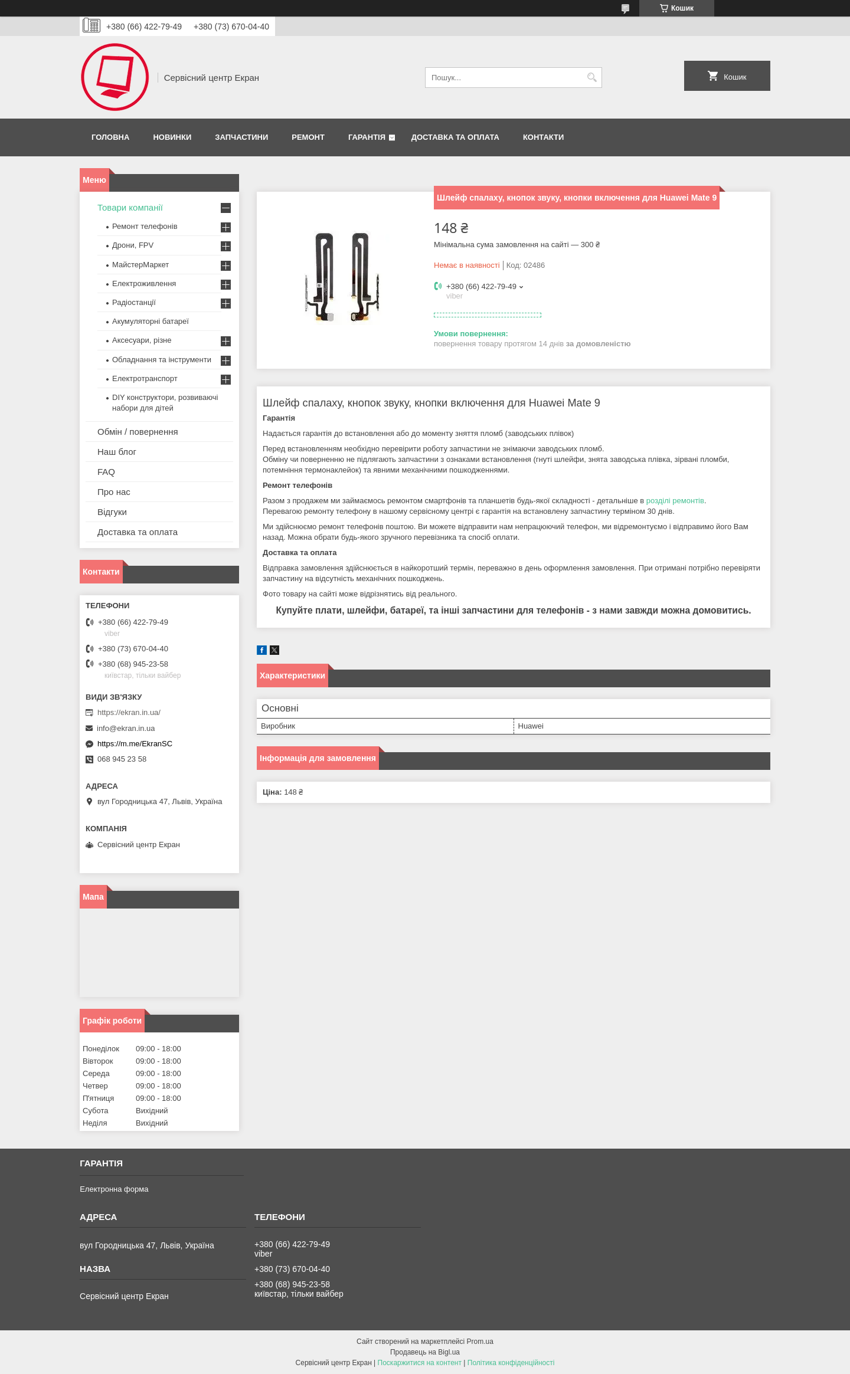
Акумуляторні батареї (150, 321)
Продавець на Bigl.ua (425, 1352)
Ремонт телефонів (145, 226)
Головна (110, 137)
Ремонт (308, 137)
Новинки (172, 137)
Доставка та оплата (455, 137)
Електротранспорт (145, 378)
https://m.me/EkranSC (134, 743)
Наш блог (116, 452)
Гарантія (366, 137)
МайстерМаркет (140, 264)
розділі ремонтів (675, 500)
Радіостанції (134, 302)
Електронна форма (114, 1189)
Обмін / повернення (137, 432)
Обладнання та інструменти (161, 359)
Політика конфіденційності (511, 1363)
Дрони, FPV (132, 245)
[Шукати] (591, 77)
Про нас (113, 492)
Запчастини (241, 137)
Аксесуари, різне (142, 340)
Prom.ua (480, 1341)
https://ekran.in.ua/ (129, 712)
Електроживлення (144, 283)
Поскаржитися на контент (420, 1363)
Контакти (543, 137)
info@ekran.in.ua (126, 728)
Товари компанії (130, 207)
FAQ (106, 472)
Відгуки (112, 512)
